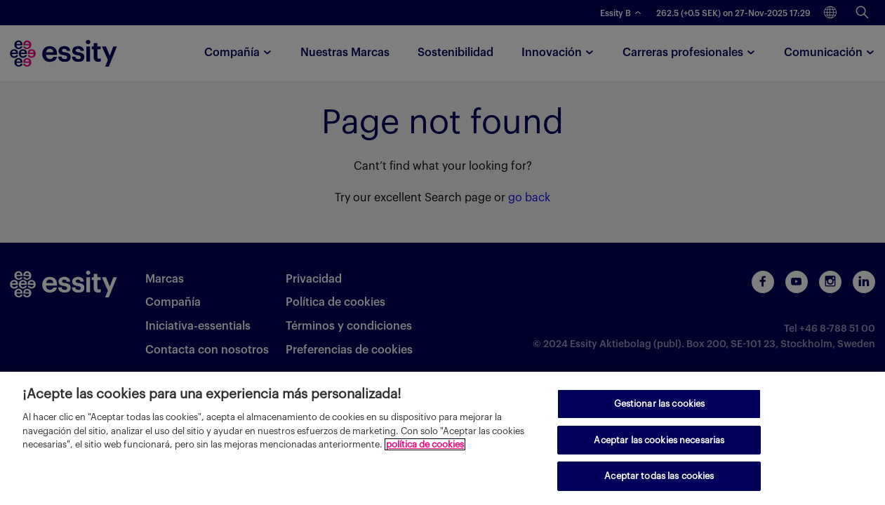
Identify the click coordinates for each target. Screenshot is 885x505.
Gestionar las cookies (659, 403)
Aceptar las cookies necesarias (659, 440)
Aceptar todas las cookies (659, 475)
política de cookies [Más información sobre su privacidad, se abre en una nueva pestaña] (425, 444)
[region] (442, 438)
